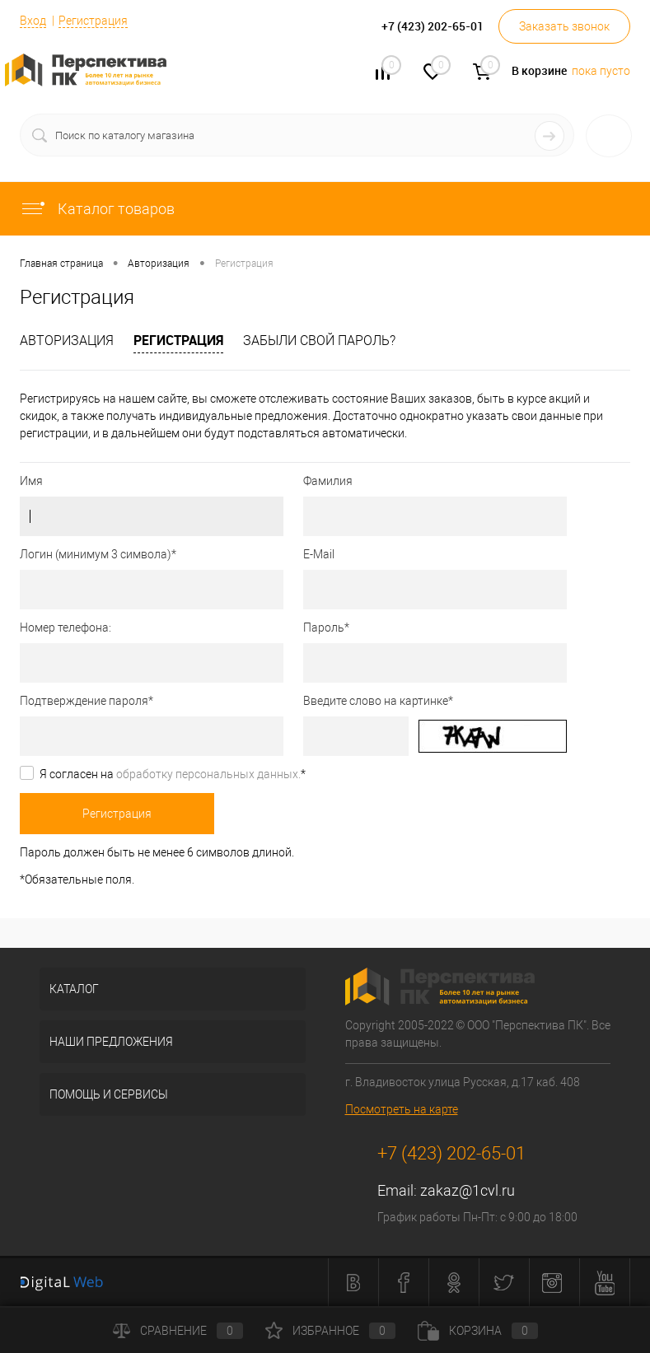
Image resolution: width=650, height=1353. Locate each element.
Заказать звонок (564, 26)
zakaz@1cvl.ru (467, 1190)
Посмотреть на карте (401, 1109)
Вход (33, 20)
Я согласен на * (173, 774)
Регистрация (93, 20)
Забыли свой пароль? (319, 340)
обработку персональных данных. (208, 774)
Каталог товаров (97, 208)
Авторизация (67, 340)
